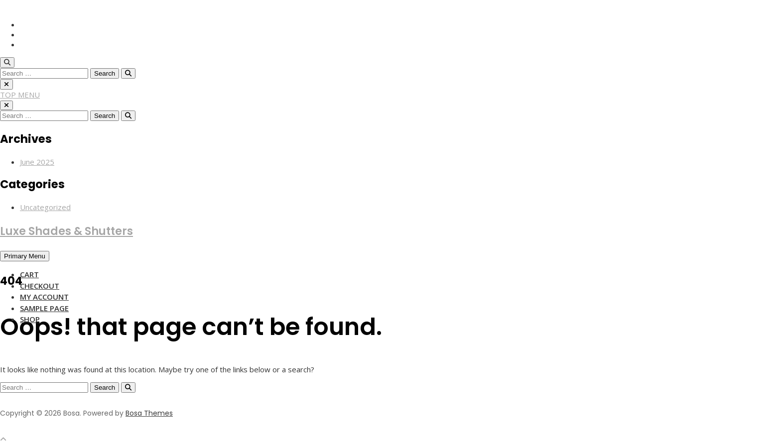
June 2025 (37, 162)
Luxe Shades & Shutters (66, 231)
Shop (30, 319)
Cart (29, 274)
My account (44, 297)
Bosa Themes (149, 413)
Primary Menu (24, 256)
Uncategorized (45, 207)
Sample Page (44, 308)
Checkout (39, 286)
